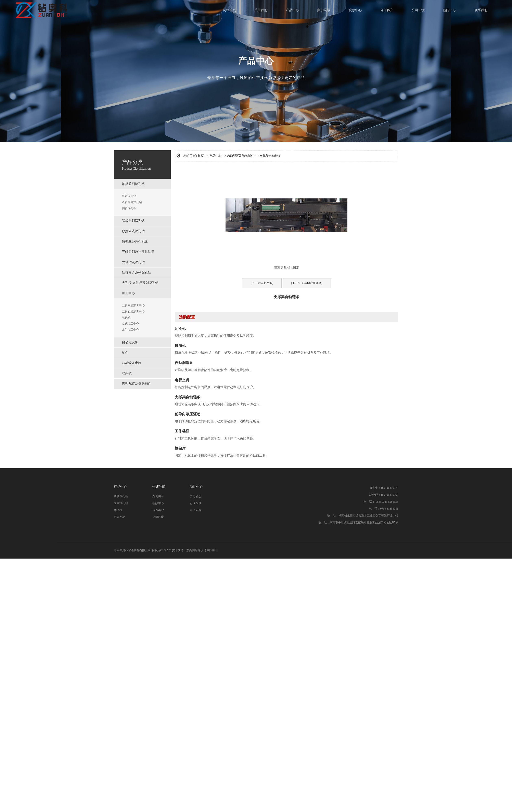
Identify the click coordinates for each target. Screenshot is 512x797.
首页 (201, 155)
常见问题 (195, 510)
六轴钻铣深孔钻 (133, 262)
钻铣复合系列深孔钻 (136, 272)
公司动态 (195, 496)
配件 (125, 352)
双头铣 (127, 373)
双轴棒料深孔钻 (132, 202)
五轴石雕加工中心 (133, 311)
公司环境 (418, 10)
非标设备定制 (131, 363)
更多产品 (119, 517)
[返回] (295, 267)
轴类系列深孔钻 (133, 184)
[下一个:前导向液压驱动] (306, 283)
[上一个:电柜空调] (262, 283)
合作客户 (386, 10)
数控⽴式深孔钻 (133, 231)
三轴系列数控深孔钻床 (138, 251)
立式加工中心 (130, 323)
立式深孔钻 (121, 503)
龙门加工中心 (130, 329)
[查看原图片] (282, 267)
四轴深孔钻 (129, 208)
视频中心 (355, 10)
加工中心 (128, 293)
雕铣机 (126, 317)
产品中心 (292, 10)
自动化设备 (130, 342)
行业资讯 (195, 503)
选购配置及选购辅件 (136, 383)
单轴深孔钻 (129, 196)
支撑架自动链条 (270, 155)
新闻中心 (449, 10)
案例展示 (323, 10)
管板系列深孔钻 (133, 220)
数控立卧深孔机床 (135, 241)
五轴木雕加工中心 (133, 305)
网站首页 (229, 10)
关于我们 (260, 10)
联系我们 (480, 10)
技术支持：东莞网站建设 (187, 550)
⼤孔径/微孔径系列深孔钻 (140, 283)
